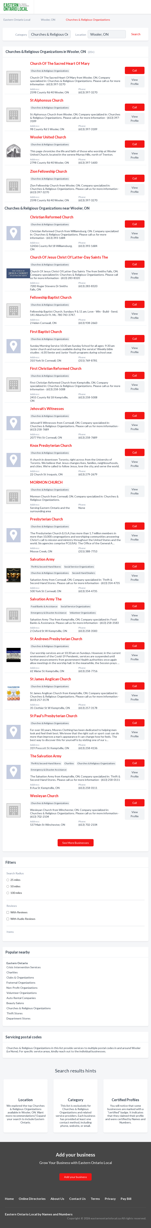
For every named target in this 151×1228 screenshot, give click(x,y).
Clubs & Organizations (20, 977)
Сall (134, 70)
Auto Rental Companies (21, 998)
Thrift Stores (14, 1013)
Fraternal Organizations (20, 982)
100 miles (16, 892)
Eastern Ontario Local (17, 19)
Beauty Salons (15, 1003)
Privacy (110, 1198)
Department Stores (18, 1018)
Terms (95, 1198)
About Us (57, 1198)
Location (81, 34)
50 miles (15, 886)
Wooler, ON (48, 19)
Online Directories (32, 1198)
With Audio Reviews (22, 918)
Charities (12, 972)
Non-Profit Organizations (22, 987)
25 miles (15, 879)
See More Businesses (75, 842)
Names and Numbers (57, 1214)
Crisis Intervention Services (23, 967)
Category (21, 34)
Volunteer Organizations (21, 992)
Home (9, 1198)
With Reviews (19, 912)
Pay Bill (126, 1198)
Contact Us (77, 1198)
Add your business (75, 1177)
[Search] (135, 34)
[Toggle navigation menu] (145, 7)
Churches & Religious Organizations (28, 1008)
